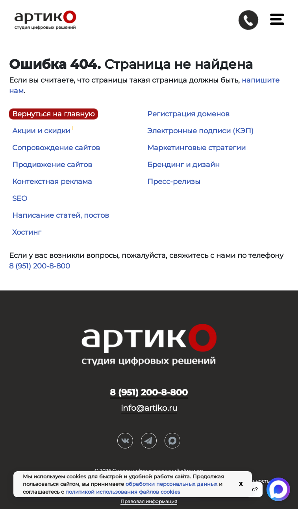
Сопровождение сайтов (56, 147)
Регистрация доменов (188, 114)
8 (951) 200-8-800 (39, 266)
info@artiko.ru (149, 408)
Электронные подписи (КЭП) (200, 131)
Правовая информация (148, 501)
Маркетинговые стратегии (196, 147)
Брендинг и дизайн (183, 164)
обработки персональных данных (171, 484)
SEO (19, 198)
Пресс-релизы (173, 181)
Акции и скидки (41, 131)
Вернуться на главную (53, 114)
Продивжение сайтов (52, 164)
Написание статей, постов (60, 215)
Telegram (149, 441)
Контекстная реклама (52, 181)
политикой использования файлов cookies (122, 492)
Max (172, 441)
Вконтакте (125, 441)
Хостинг (26, 232)
